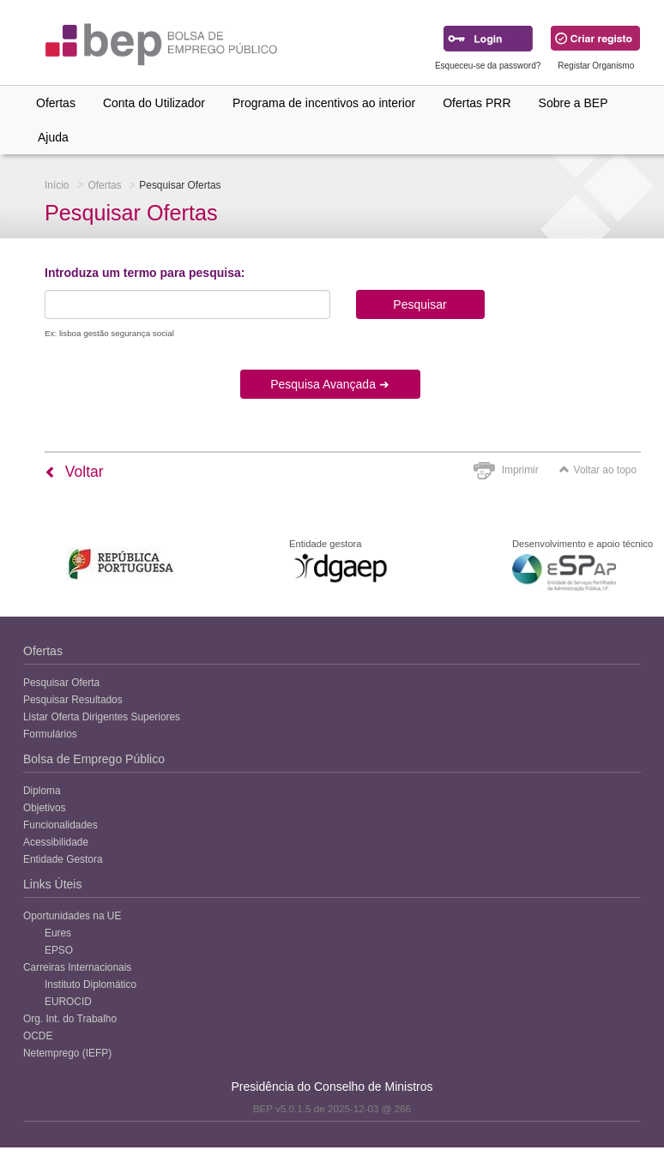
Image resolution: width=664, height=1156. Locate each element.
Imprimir (520, 470)
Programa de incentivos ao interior (323, 103)
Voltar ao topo (598, 470)
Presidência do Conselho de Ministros (331, 1086)
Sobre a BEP (573, 103)
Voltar (74, 471)
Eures (58, 933)
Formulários (50, 734)
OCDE (37, 1036)
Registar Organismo (596, 65)
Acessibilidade (55, 842)
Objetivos (44, 808)
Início (57, 185)
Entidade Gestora (63, 859)
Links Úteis (52, 884)
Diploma (42, 791)
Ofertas (55, 103)
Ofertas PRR (476, 103)
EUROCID (68, 1002)
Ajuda (53, 137)
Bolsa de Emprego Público (94, 759)
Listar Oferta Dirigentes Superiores (101, 717)
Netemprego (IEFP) (67, 1053)
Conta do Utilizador (154, 103)
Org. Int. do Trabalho (70, 1019)
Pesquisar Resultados (73, 700)
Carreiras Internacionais (77, 967)
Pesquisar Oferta (61, 683)
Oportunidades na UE (72, 916)
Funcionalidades (60, 825)
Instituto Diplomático (90, 984)
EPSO (59, 950)
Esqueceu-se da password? (487, 65)
